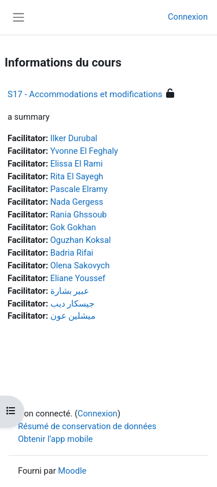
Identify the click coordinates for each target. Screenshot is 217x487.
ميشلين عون (73, 316)
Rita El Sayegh (77, 176)
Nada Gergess (77, 202)
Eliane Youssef (77, 278)
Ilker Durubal (73, 138)
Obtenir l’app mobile (55, 439)
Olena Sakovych (80, 265)
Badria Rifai (72, 253)
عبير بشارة (70, 291)
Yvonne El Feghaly (84, 151)
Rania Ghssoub (78, 214)
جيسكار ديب (72, 303)
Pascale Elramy (79, 189)
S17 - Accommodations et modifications (85, 94)
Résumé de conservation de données (87, 426)
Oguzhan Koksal (80, 240)
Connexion (188, 17)
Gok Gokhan (73, 227)
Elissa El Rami (76, 163)
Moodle (72, 471)
